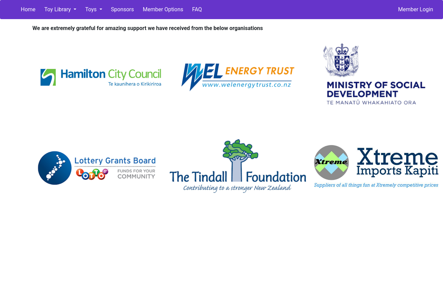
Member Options (163, 9)
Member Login (415, 9)
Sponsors (122, 9)
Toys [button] (91, 9)
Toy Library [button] (58, 9)
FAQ (197, 9)
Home (28, 9)
